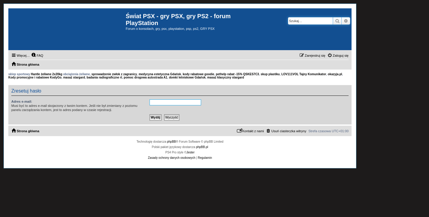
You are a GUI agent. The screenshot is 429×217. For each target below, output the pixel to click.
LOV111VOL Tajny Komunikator (303, 74)
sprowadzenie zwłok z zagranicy (114, 74)
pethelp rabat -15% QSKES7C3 (237, 74)
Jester (190, 152)
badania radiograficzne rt (104, 77)
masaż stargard (74, 77)
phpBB (171, 141)
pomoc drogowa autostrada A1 (145, 77)
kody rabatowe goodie (198, 74)
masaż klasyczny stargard (225, 77)
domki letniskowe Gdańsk (187, 77)
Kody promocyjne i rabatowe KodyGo (34, 77)
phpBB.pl (202, 147)
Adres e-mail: (21, 101)
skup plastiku (270, 74)
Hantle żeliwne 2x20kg (47, 74)
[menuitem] (37, 55)
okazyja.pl (335, 74)
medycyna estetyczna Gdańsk (160, 74)
